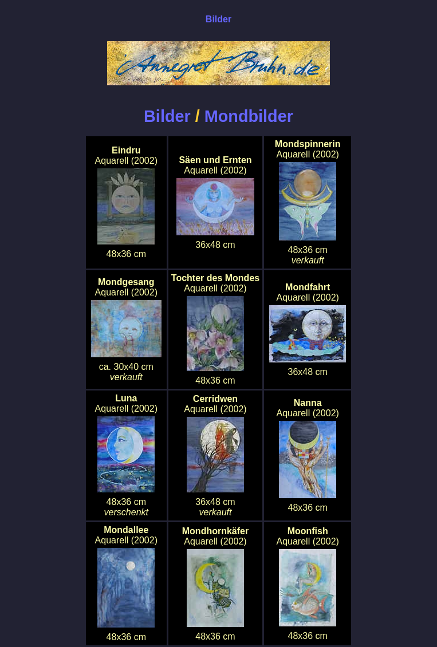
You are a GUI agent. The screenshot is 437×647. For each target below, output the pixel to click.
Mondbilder (248, 116)
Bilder (167, 116)
